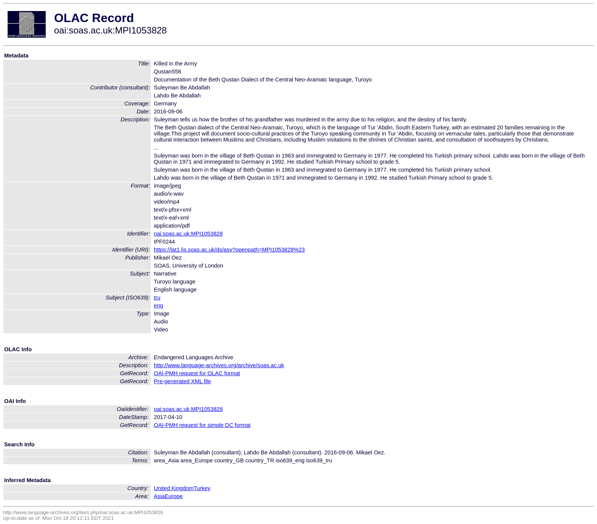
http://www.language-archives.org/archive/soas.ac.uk (219, 365)
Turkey (201, 488)
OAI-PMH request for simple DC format (202, 425)
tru (157, 298)
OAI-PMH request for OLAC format (197, 373)
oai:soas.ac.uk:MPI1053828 (188, 234)
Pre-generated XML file (182, 381)
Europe (174, 496)
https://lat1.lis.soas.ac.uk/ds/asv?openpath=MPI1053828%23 (229, 250)
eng (158, 306)
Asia (159, 496)
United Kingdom (173, 488)
